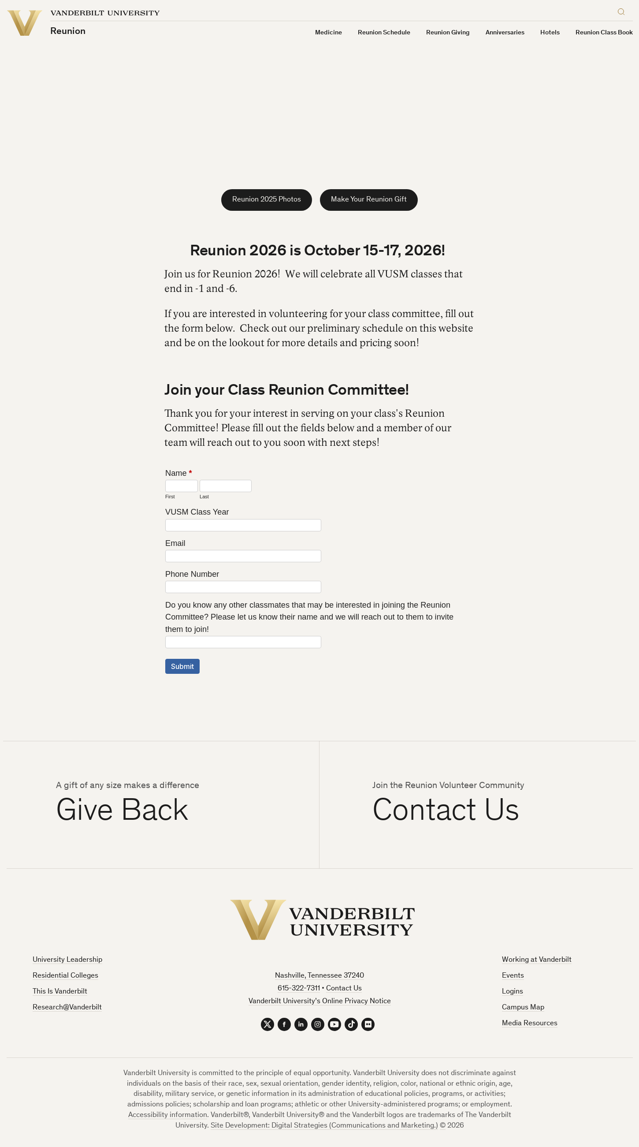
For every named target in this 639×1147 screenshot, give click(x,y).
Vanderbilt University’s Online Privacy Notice (320, 1001)
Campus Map (523, 1008)
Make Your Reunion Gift (369, 200)
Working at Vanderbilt (537, 960)
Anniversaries (505, 33)
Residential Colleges (65, 976)
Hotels (550, 33)
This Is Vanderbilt (60, 992)
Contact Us (344, 989)
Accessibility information (167, 1115)
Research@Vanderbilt (67, 1008)
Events (513, 976)
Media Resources (529, 1023)
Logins (512, 992)
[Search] (623, 10)
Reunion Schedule (384, 33)
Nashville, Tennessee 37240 (319, 976)
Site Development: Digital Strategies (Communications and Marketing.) (324, 1126)
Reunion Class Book (604, 33)
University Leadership (67, 960)
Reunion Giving (448, 33)
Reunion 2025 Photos (266, 200)
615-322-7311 (299, 989)
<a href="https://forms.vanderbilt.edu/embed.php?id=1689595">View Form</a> (319, 580)
